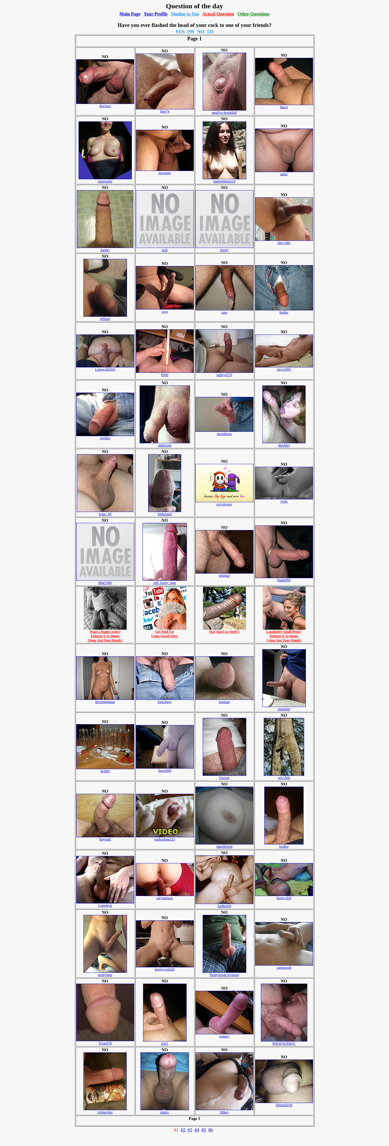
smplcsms (165, 443)
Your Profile (155, 13)
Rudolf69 (284, 578)
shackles (284, 443)
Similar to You (185, 13)
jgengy (105, 248)
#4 (197, 1129)
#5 (204, 1129)
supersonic (105, 179)
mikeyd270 (224, 373)
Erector (224, 776)
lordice (284, 844)
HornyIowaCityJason (224, 973)
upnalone (284, 707)
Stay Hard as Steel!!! (224, 630)
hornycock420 (165, 967)
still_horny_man (164, 581)
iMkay (224, 1110)
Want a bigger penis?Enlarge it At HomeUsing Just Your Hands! (105, 634)
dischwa (105, 104)
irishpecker (105, 1110)
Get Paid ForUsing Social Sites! (164, 632)
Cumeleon (105, 903)
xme (224, 310)
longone (224, 700)
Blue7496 (105, 581)
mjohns (105, 436)
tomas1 (224, 1034)
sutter (284, 172)
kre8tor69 (224, 904)
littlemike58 (284, 1103)
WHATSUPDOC (284, 1041)
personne (165, 171)
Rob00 (105, 769)
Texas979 (105, 1041)
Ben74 (165, 109)
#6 (210, 1129)
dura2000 (165, 769)
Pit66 (165, 373)
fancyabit (284, 241)
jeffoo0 (105, 317)
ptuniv (164, 1110)
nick (165, 248)
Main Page (130, 13)
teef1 (165, 1041)
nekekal (224, 574)
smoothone (224, 432)
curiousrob (284, 966)
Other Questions (253, 13)
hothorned (164, 512)
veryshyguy (224, 502)
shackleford (224, 844)
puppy (224, 248)
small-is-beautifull (224, 111)
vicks (284, 499)
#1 (176, 1129)
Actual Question (218, 13)
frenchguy (165, 700)
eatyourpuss (165, 896)
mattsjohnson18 (224, 179)
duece (284, 105)
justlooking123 (165, 837)
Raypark (105, 837)
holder (284, 310)
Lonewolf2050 (105, 367)
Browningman (105, 700)
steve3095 (284, 367)
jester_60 (105, 512)
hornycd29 (284, 896)
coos (165, 310)
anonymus (105, 973)
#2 (183, 1129)
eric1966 (284, 776)
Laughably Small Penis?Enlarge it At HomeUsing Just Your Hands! (284, 634)
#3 (190, 1129)
